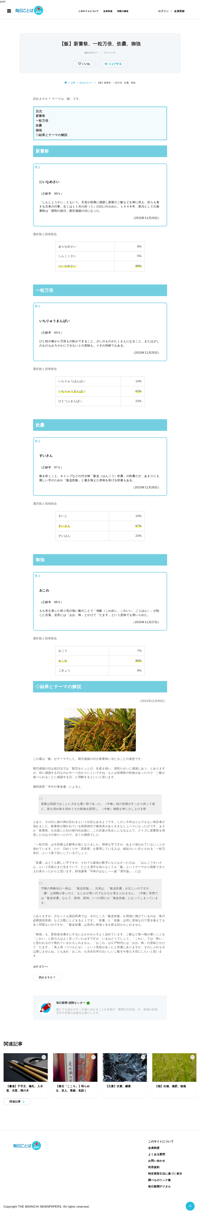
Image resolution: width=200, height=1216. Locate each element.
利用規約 (153, 1167)
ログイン (163, 11)
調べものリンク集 (159, 1180)
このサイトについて (88, 11)
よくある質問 (156, 1154)
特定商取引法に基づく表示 (165, 1173)
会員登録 (179, 11)
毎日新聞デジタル (159, 1186)
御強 (39, 130)
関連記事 (15, 1101)
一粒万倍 (42, 120)
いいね (85, 63)
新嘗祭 (40, 116)
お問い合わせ (156, 1160)
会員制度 (107, 11)
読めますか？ (91, 52)
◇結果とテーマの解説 (52, 135)
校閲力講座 (123, 11)
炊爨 (39, 125)
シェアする (113, 63)
